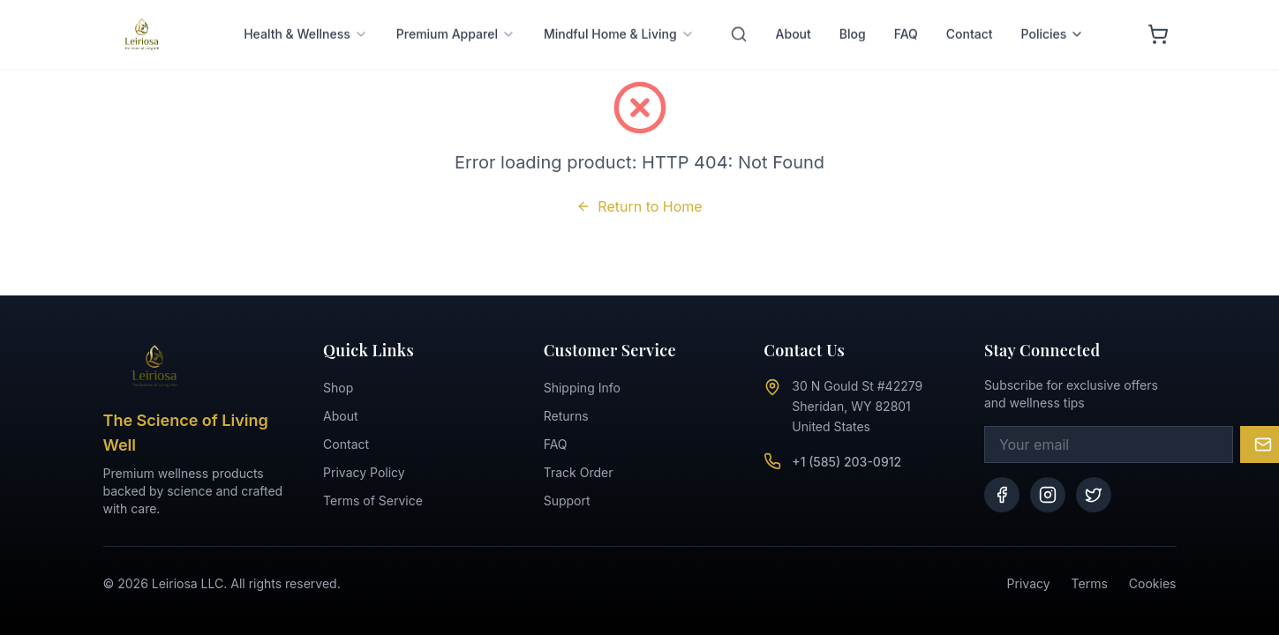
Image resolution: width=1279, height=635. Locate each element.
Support (567, 500)
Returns (566, 415)
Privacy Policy (364, 472)
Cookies (1153, 583)
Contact (346, 444)
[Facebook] (1001, 494)
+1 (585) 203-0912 (846, 461)
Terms (1090, 583)
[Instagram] (1047, 494)
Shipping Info (582, 387)
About (340, 415)
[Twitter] (1093, 494)
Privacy (1028, 583)
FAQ (556, 444)
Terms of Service (373, 500)
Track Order (578, 472)
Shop (338, 387)
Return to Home (639, 206)
